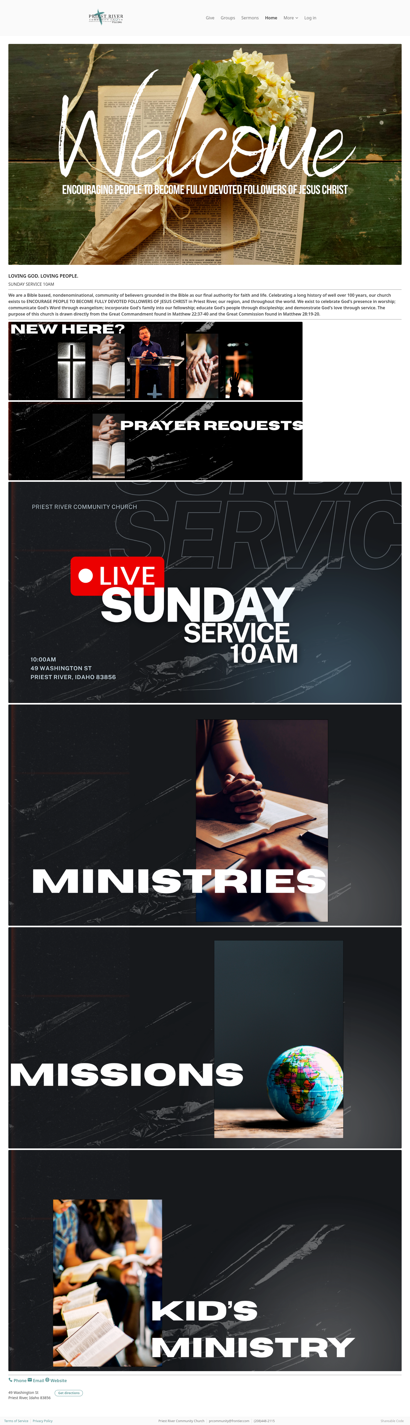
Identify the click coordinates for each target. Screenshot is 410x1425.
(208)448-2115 (264, 1421)
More (290, 18)
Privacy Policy (43, 1421)
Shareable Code (392, 1421)
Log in (310, 18)
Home (271, 18)
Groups (228, 18)
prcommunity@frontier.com (229, 1421)
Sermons (250, 18)
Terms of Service (16, 1421)
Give (210, 18)
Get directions (68, 1393)
